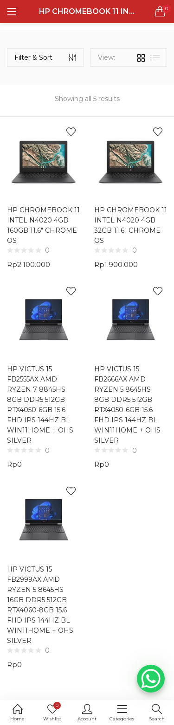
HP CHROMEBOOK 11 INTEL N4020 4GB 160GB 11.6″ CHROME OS (43, 225)
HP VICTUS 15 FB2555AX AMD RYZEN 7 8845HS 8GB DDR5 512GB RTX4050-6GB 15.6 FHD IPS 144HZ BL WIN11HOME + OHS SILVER (40, 405)
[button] (160, 11)
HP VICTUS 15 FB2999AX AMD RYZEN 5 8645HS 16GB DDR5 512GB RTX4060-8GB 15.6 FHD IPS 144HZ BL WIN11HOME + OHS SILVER (40, 605)
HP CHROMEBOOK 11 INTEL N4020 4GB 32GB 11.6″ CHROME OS (130, 225)
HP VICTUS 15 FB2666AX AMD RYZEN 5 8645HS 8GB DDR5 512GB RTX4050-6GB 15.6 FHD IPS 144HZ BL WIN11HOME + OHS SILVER (127, 405)
